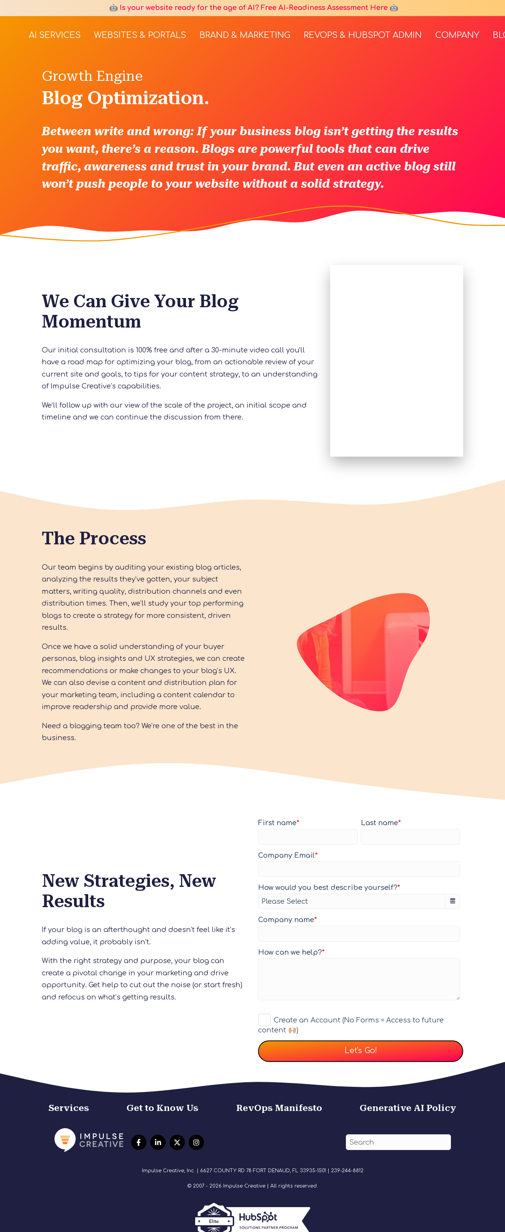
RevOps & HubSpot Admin (363, 35)
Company (457, 35)
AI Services (55, 35)
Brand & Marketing (244, 35)
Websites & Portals (140, 35)
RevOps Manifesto (279, 1108)
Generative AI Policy (408, 1108)
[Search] (398, 1142)
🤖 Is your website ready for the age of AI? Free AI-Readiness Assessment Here (247, 7)
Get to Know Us (162, 1108)
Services (69, 1108)
